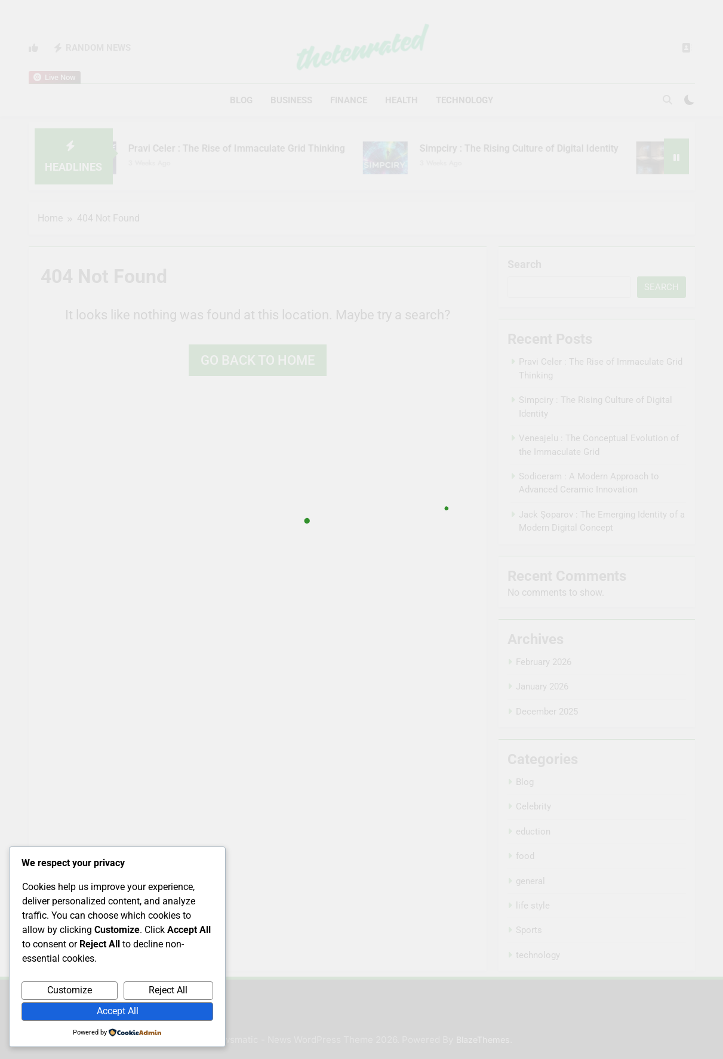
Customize (69, 990)
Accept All (118, 1011)
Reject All (168, 990)
